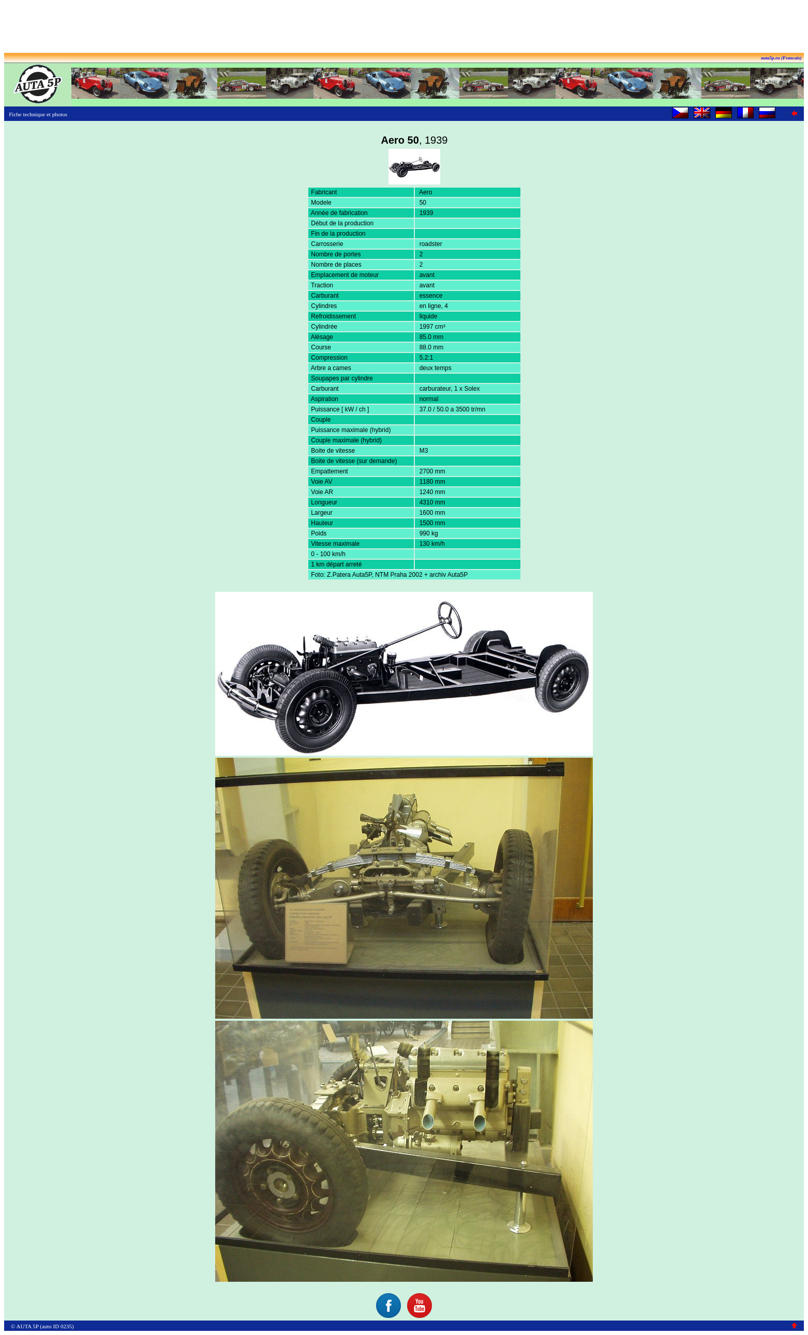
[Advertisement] (404, 27)
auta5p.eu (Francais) (781, 57)
